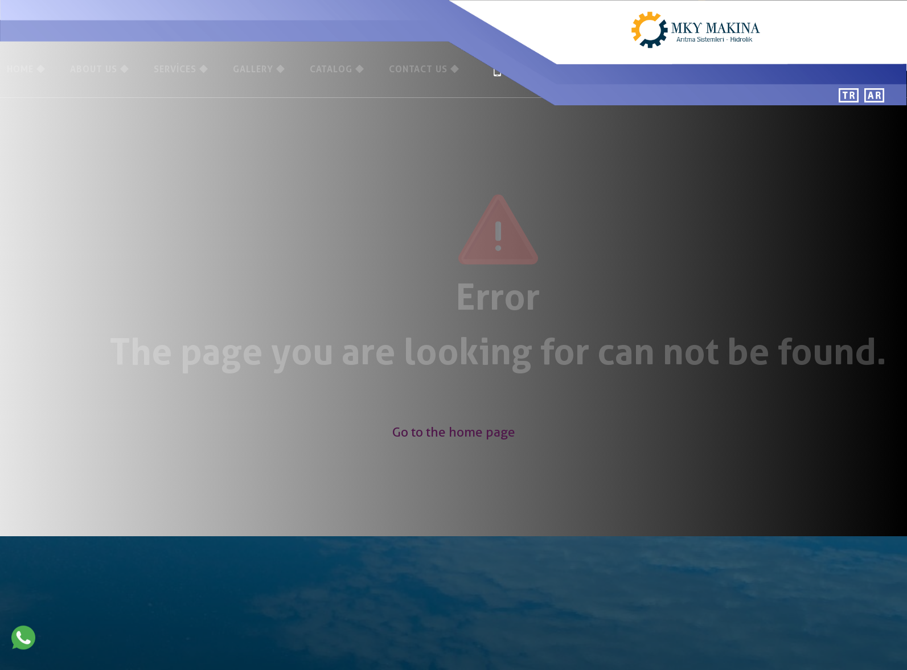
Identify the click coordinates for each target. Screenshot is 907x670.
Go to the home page (453, 432)
